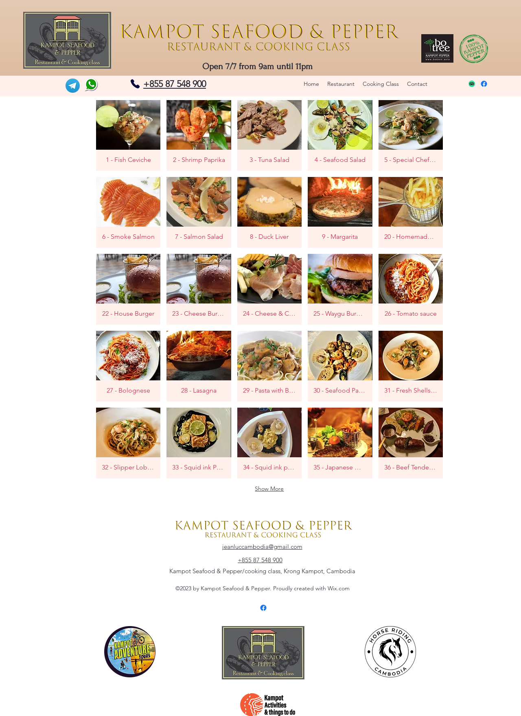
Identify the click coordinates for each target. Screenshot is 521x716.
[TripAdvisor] (472, 84)
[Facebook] (484, 84)
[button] (128, 135)
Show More (269, 488)
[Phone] (135, 84)
